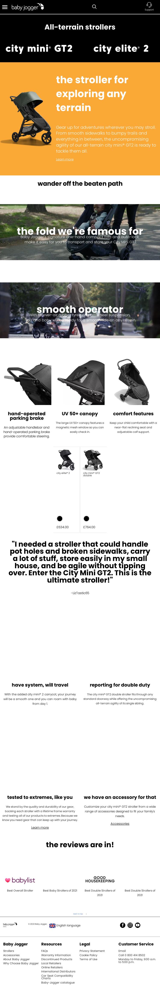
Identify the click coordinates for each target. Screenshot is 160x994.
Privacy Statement (92, 951)
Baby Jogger (15, 944)
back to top (78, 914)
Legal (85, 944)
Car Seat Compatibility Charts (57, 977)
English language (65, 925)
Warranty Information (56, 955)
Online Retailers (52, 967)
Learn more (65, 159)
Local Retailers (51, 963)
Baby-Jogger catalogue (58, 982)
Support (149, 9)
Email (122, 951)
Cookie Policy (88, 955)
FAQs (44, 951)
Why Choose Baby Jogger (21, 963)
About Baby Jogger (16, 959)
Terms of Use (88, 959)
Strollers (8, 951)
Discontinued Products (56, 959)
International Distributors (58, 971)
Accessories (120, 823)
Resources (51, 944)
